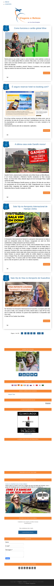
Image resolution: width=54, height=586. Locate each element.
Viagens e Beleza (23, 581)
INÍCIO (7, 2)
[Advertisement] (17, 456)
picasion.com (28, 433)
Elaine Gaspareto (30, 583)
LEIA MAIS (46, 73)
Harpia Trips (11, 394)
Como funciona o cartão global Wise (30, 28)
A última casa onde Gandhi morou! (30, 144)
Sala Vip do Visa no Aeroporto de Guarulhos (30, 278)
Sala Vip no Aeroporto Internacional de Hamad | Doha (30, 207)
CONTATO (8, 4)
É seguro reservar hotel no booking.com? (30, 87)
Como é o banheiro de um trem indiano (16, 484)
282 (39, 333)
